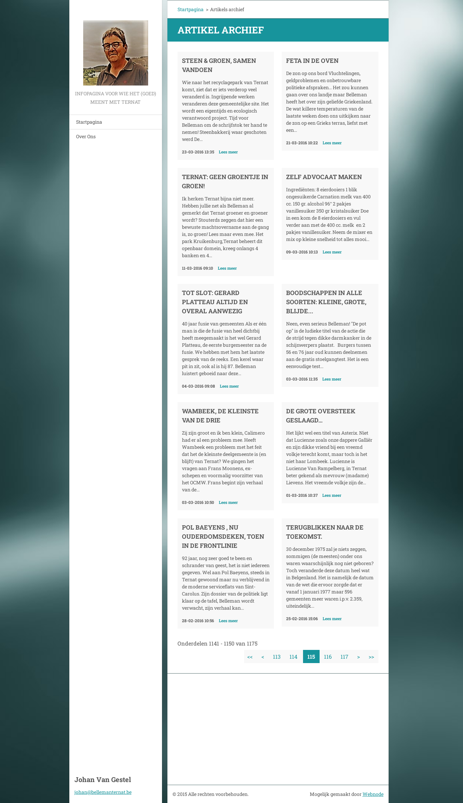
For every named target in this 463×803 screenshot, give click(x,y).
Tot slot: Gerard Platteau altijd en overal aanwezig (215, 302)
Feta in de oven (312, 60)
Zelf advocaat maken (324, 177)
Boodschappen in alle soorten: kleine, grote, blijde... (326, 302)
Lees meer (228, 151)
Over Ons (86, 136)
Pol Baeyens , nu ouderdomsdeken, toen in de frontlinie (223, 536)
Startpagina (89, 122)
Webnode (373, 794)
